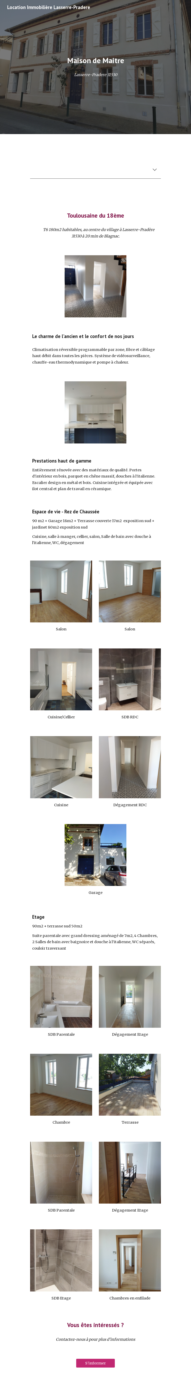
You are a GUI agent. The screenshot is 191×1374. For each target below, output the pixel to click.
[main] (95, 60)
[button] (155, 170)
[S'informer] (95, 1363)
